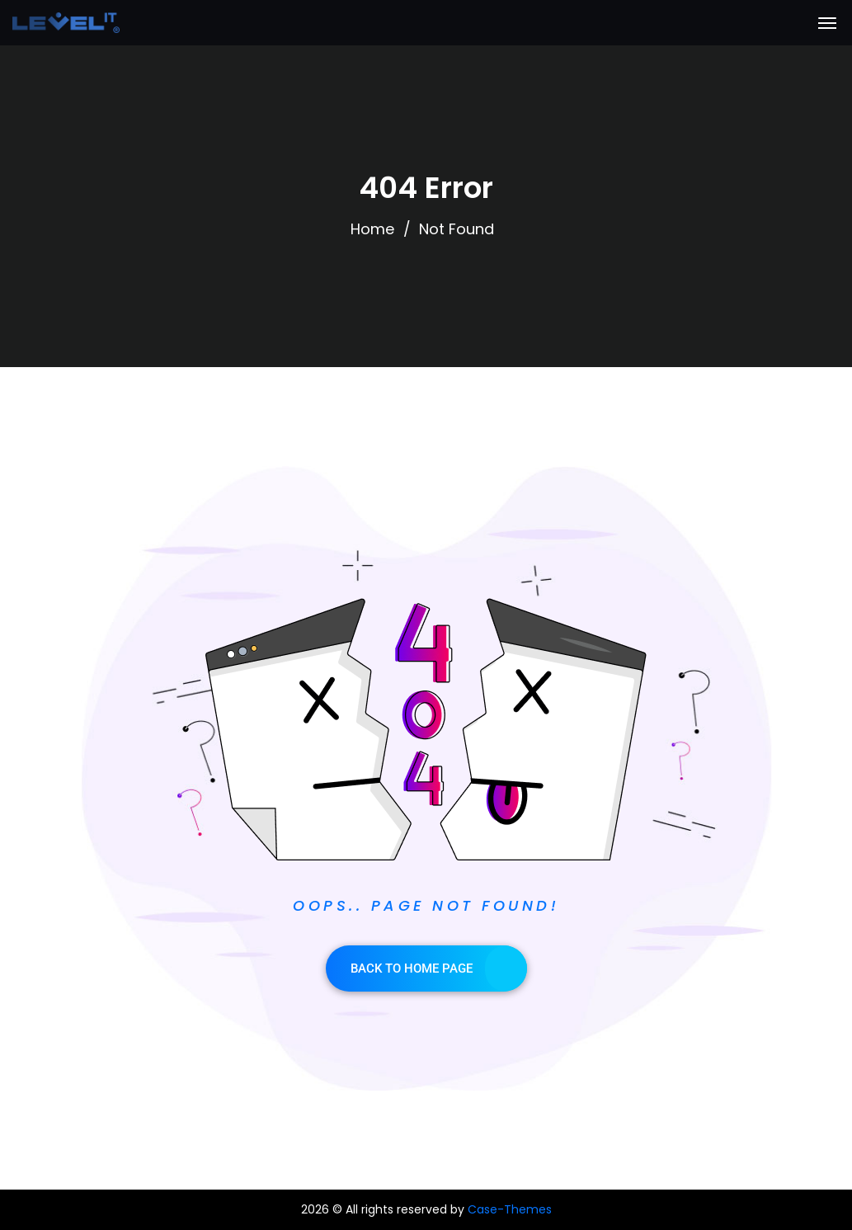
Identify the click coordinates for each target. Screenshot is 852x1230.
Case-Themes (510, 1209)
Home (372, 229)
